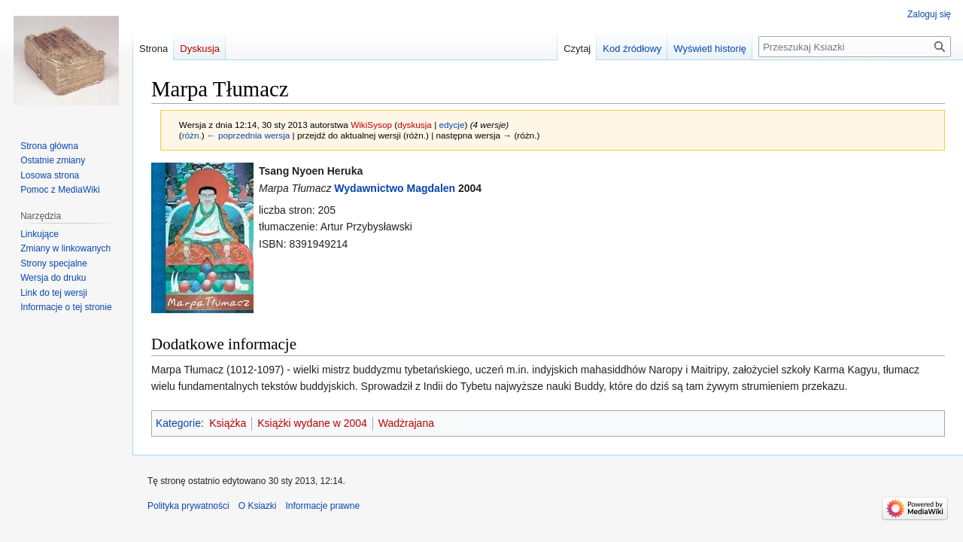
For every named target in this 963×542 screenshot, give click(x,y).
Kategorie (178, 423)
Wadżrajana (406, 423)
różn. (192, 135)
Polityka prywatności (188, 506)
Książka (227, 423)
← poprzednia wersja (248, 135)
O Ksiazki (257, 506)
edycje (451, 124)
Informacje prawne (322, 506)
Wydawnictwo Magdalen (394, 188)
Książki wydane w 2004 (312, 423)
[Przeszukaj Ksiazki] (854, 46)
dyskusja (414, 124)
